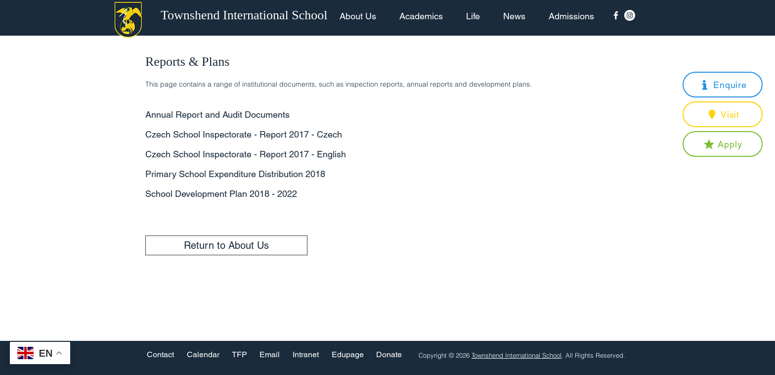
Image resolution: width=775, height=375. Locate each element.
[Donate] (389, 355)
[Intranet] (305, 355)
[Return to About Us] (226, 245)
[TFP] (239, 355)
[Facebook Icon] (615, 15)
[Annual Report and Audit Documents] (253, 114)
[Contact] (160, 355)
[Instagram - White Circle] (629, 15)
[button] (723, 84)
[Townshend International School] (245, 15)
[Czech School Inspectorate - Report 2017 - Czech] (253, 134)
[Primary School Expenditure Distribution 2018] (253, 174)
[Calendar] (203, 355)
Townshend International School (516, 355)
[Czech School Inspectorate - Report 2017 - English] (253, 154)
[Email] (269, 355)
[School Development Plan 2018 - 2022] (253, 193)
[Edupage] (348, 355)
